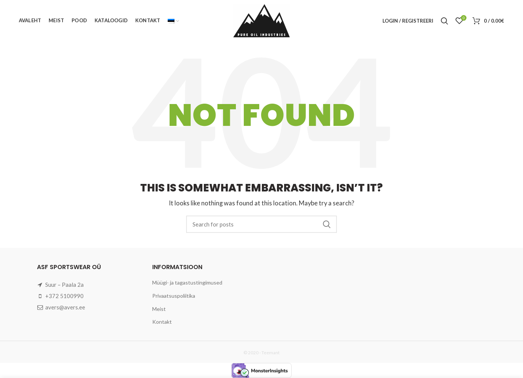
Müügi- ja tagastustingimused (187, 282)
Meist (159, 309)
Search (326, 224)
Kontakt (162, 321)
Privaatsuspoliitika (173, 295)
